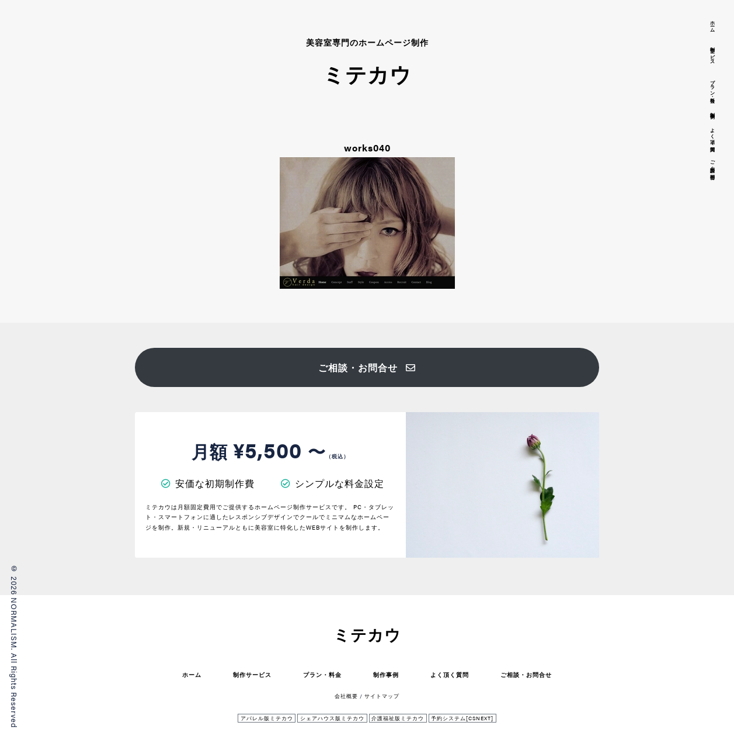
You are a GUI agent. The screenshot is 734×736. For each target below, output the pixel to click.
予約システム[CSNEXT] (462, 718)
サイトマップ (381, 696)
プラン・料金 (322, 674)
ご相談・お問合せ (367, 367)
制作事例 (386, 674)
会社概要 (346, 696)
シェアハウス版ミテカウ (332, 718)
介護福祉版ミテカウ (397, 718)
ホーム (191, 674)
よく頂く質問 (449, 674)
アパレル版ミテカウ (267, 718)
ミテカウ (367, 634)
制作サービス (252, 674)
